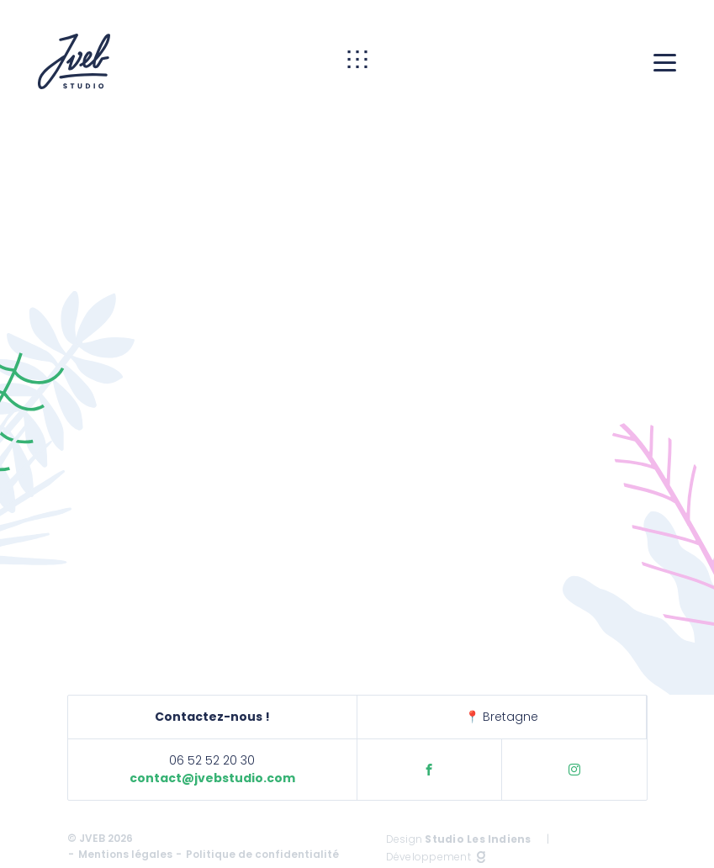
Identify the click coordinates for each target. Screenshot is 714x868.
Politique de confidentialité (262, 854)
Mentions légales (125, 854)
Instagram (574, 769)
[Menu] (664, 62)
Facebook (429, 769)
